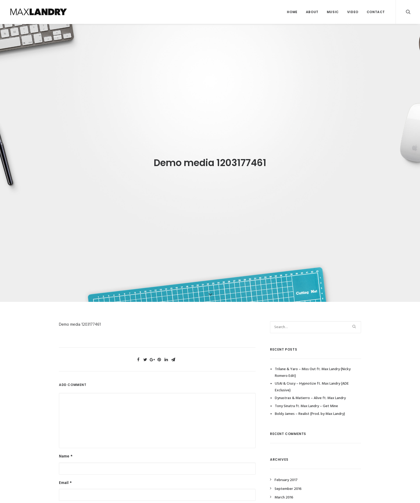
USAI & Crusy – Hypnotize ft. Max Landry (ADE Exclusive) (312, 382)
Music (333, 12)
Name (66, 451)
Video (352, 12)
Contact (376, 12)
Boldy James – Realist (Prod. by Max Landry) (310, 409)
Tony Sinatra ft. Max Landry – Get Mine (306, 401)
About (312, 12)
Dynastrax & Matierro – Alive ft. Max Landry (310, 393)
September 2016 (288, 484)
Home (292, 12)
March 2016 (284, 492)
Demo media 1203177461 (80, 319)
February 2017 (286, 475)
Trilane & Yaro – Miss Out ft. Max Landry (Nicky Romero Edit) (313, 367)
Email (65, 477)
